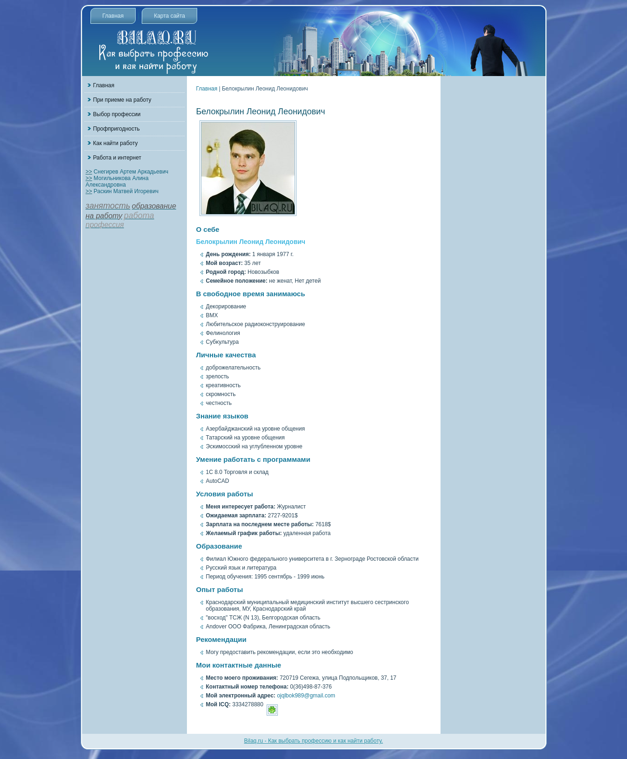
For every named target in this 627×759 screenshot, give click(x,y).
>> (89, 171)
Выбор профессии (117, 114)
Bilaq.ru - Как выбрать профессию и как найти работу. (313, 741)
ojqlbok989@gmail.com (306, 695)
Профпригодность (116, 128)
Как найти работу (115, 143)
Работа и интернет (117, 157)
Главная (113, 16)
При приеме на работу (122, 100)
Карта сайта (169, 16)
